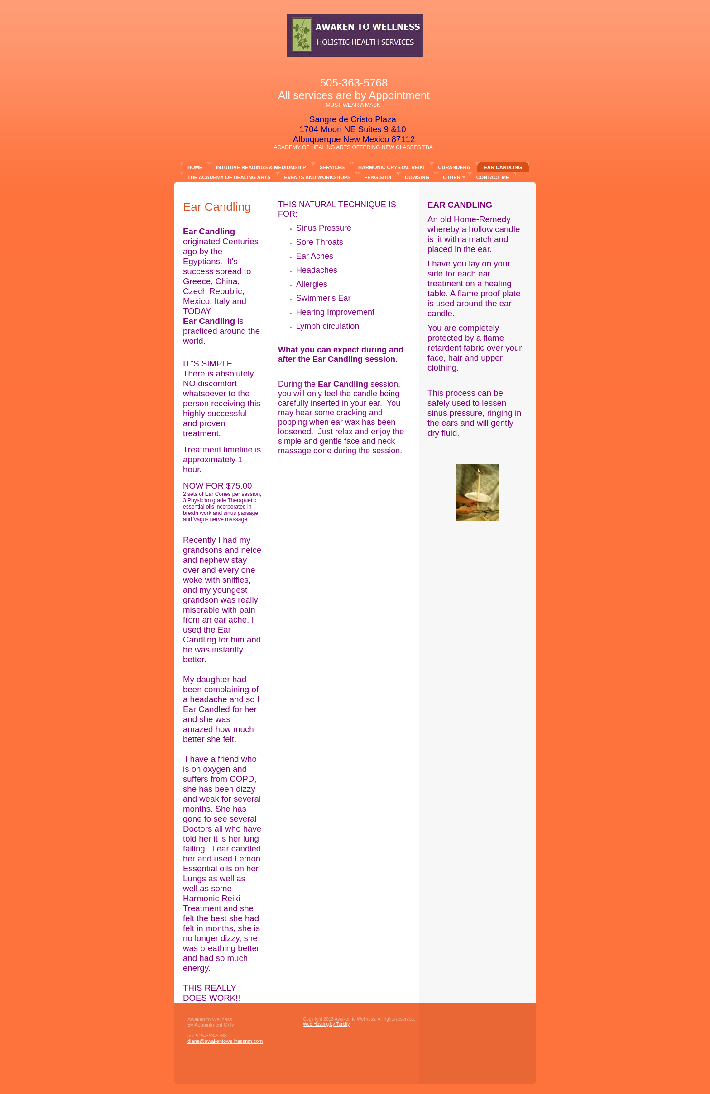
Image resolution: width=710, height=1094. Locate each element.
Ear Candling (503, 167)
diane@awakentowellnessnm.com (225, 1041)
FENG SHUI (377, 177)
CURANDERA (454, 167)
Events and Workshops (317, 177)
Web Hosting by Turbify (326, 1024)
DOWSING (417, 177)
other (452, 177)
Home (194, 167)
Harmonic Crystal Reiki (391, 167)
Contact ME (492, 177)
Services (332, 167)
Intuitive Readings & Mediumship (261, 167)
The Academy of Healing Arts (229, 177)
